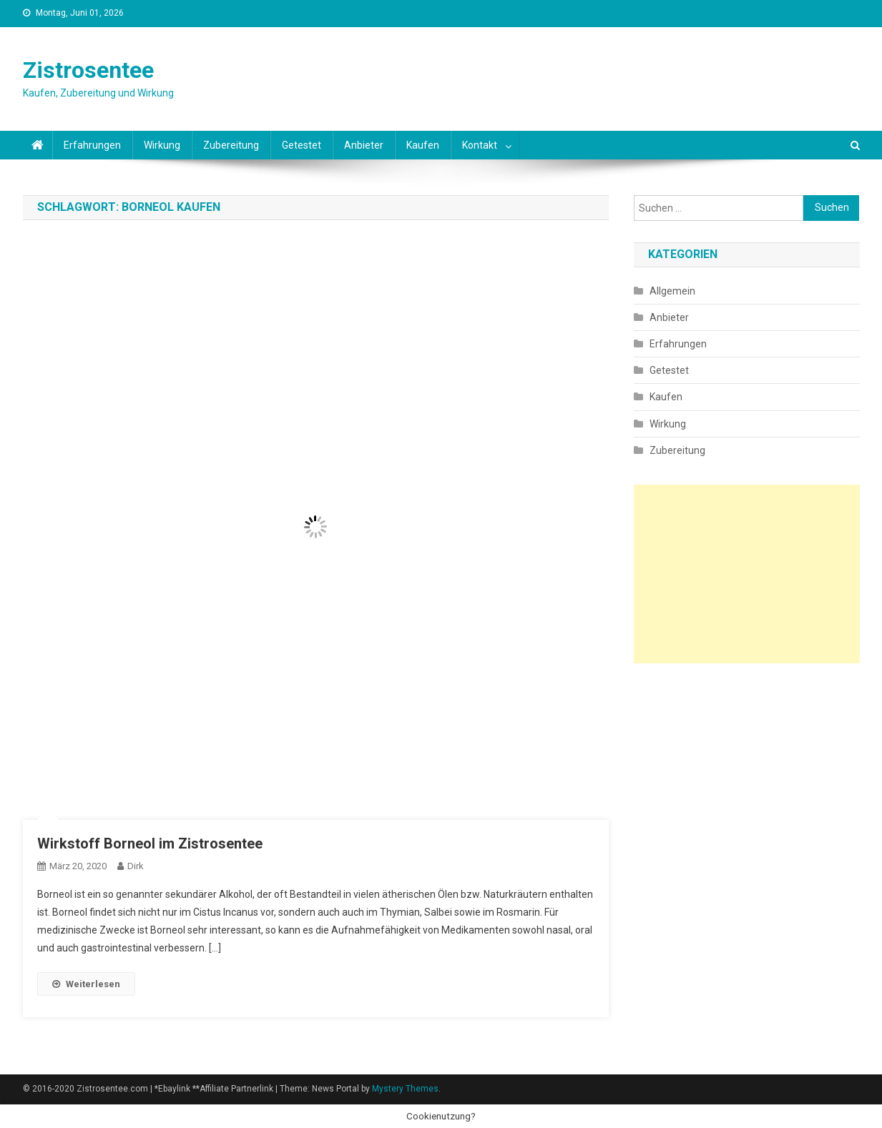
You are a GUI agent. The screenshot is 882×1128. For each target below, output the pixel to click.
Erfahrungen (92, 145)
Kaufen (422, 145)
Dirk (135, 866)
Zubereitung (231, 145)
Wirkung (162, 145)
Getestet (301, 145)
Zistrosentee (88, 70)
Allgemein (672, 291)
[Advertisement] (747, 574)
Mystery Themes (405, 1089)
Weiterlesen (86, 984)
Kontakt (479, 145)
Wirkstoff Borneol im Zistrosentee (150, 843)
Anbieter (363, 145)
